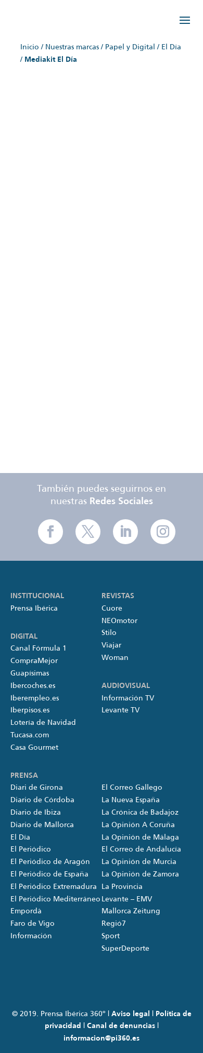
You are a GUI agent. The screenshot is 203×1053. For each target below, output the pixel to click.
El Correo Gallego (132, 787)
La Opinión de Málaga (140, 837)
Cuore (112, 608)
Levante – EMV (127, 899)
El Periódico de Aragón (50, 862)
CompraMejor (34, 661)
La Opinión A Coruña (138, 825)
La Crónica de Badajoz (140, 812)
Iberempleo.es (34, 698)
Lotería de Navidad (43, 722)
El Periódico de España (49, 874)
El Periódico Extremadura (53, 886)
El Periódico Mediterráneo (55, 899)
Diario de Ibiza (35, 812)
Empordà (26, 911)
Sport (111, 936)
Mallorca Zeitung (131, 911)
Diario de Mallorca (42, 825)
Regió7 (114, 923)
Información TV (128, 698)
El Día (20, 837)
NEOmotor (119, 621)
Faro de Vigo (32, 923)
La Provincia (122, 886)
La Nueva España (131, 800)
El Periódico (30, 849)
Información (31, 936)
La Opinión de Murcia (139, 862)
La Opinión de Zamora (140, 874)
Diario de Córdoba (42, 800)
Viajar (111, 645)
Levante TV (120, 710)
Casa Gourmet (34, 747)
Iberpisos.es (29, 710)
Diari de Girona (36, 787)
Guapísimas (29, 673)
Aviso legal (130, 1014)
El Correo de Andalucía (141, 849)
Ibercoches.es (32, 686)
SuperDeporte (125, 948)
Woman (115, 658)
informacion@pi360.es (101, 1038)
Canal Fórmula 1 (38, 648)
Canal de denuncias (121, 1026)
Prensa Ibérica (34, 608)
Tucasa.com (29, 735)
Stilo (109, 633)
